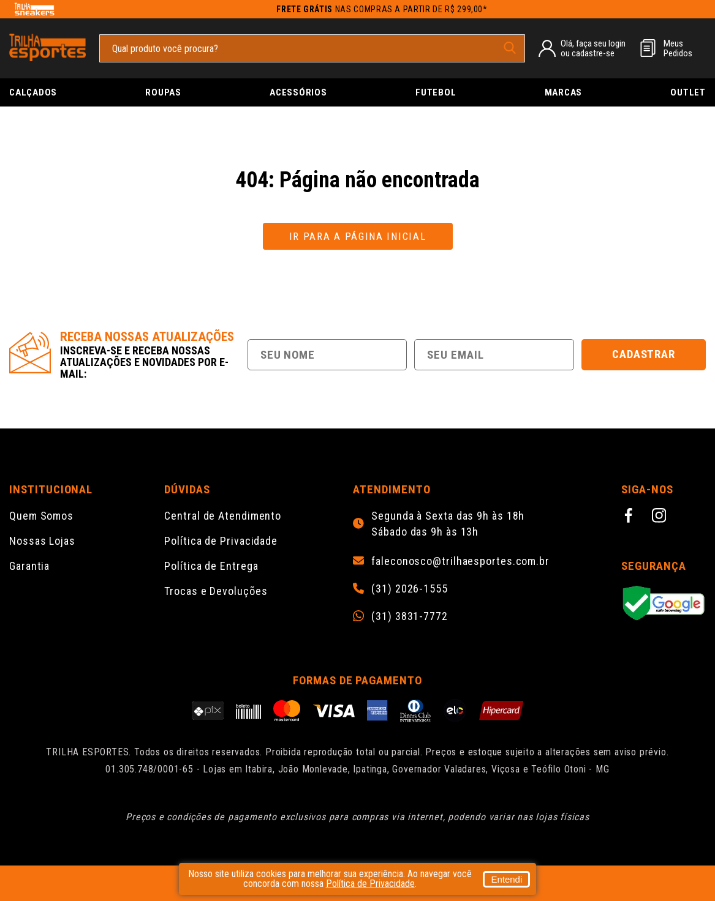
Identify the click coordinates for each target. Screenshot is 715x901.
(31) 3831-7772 (409, 616)
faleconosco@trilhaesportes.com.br (460, 561)
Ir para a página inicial (357, 236)
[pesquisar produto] (510, 48)
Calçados (33, 92)
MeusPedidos (678, 48)
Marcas (564, 92)
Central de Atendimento (222, 515)
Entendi (506, 879)
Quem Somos (41, 515)
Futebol (435, 92)
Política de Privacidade (221, 540)
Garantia (29, 565)
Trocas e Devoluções (215, 591)
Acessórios (298, 92)
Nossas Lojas (42, 540)
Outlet (688, 92)
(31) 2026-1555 (409, 589)
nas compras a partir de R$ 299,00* (382, 9)
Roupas (163, 92)
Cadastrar (644, 354)
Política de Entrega (211, 565)
